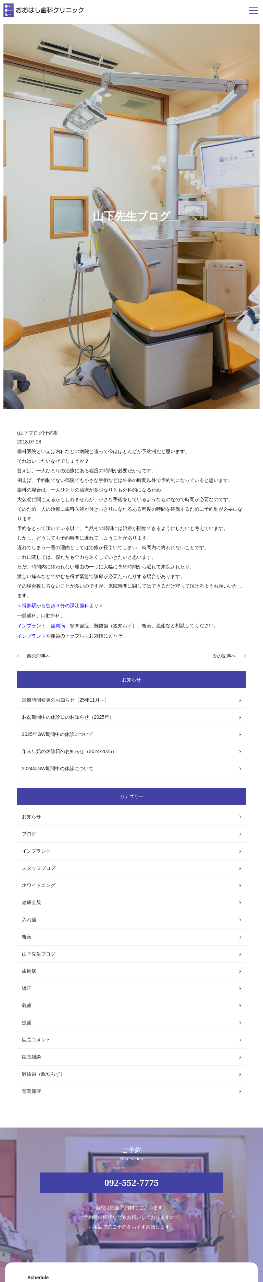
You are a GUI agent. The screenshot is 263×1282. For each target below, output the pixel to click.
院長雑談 (31, 1057)
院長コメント (36, 1039)
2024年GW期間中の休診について (57, 768)
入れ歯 (29, 919)
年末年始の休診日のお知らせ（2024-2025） (69, 751)
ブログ (29, 833)
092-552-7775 (131, 1182)
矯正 (27, 988)
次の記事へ (224, 656)
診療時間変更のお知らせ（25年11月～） (65, 700)
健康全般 (31, 902)
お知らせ (31, 816)
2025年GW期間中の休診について (57, 734)
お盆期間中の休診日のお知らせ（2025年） (68, 717)
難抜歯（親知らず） (43, 1074)
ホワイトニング (38, 885)
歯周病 (29, 971)
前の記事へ (39, 656)
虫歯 (27, 1022)
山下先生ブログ (38, 954)
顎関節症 (31, 1091)
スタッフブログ (38, 868)
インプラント (36, 851)
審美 (27, 936)
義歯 (27, 1005)
